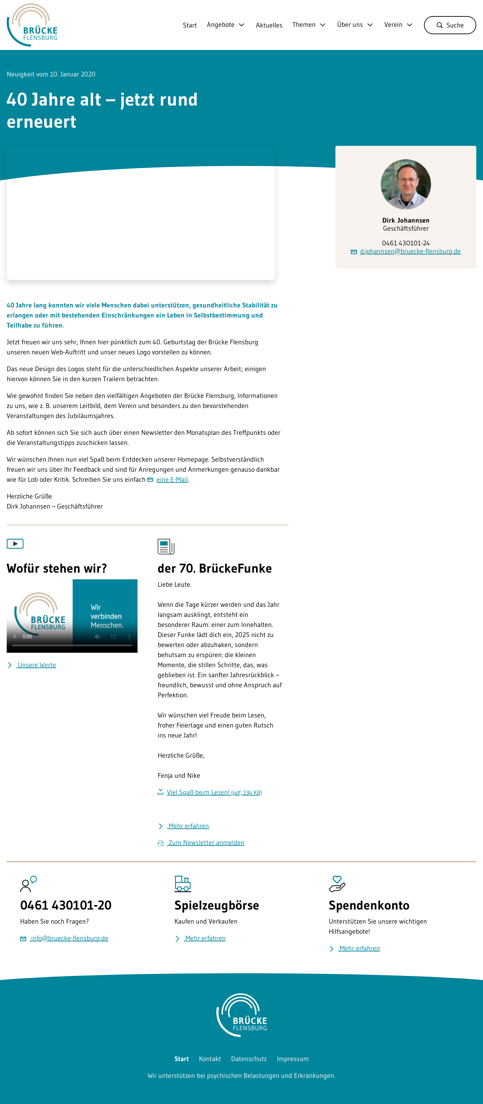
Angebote (220, 25)
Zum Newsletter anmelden (201, 842)
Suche (450, 25)
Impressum (293, 1059)
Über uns (350, 25)
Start (190, 25)
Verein (393, 25)
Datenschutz (249, 1059)
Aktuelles (269, 25)
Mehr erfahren (183, 826)
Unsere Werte (31, 665)
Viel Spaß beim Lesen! (214, 792)
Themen (304, 25)
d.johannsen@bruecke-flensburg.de (406, 251)
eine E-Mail (172, 479)
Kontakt (210, 1059)
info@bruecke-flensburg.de (64, 938)
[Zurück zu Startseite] (32, 42)
